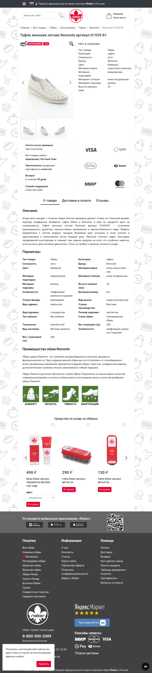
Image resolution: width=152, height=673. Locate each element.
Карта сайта (69, 560)
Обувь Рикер (30, 574)
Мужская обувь (32, 565)
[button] (23, 82)
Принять (44, 664)
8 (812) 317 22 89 (57, 649)
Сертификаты (109, 578)
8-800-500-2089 (34, 190)
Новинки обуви (32, 552)
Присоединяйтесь (92, 623)
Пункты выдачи (110, 565)
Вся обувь (29, 547)
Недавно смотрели (34, 596)
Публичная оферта (73, 565)
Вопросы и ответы (112, 582)
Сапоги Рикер (31, 578)
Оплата (105, 547)
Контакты (67, 552)
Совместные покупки (36, 591)
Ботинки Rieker (32, 583)
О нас (65, 547)
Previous (26, 457)
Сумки (26, 587)
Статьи (66, 556)
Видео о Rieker (70, 578)
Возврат (106, 556)
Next (126, 457)
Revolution (30, 556)
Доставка (106, 552)
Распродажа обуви (34, 560)
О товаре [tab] (50, 200)
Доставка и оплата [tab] (76, 200)
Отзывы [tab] (102, 200)
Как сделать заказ (112, 560)
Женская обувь (32, 569)
